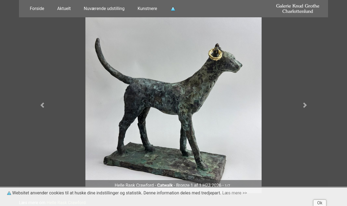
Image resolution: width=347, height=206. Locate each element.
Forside (37, 8)
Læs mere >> (234, 192)
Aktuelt (64, 8)
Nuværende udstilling (104, 8)
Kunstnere (147, 8)
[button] (42, 105)
